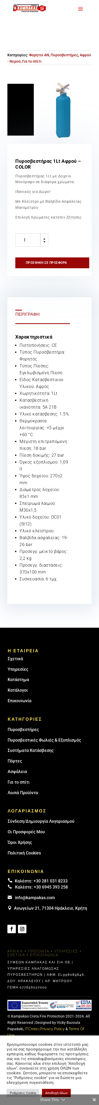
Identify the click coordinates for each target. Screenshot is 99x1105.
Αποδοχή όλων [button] (56, 1093)
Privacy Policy (52, 1029)
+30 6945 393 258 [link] (51, 887)
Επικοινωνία (19, 700)
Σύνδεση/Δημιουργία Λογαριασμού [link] (41, 821)
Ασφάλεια (17, 771)
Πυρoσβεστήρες (23, 729)
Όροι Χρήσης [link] (20, 842)
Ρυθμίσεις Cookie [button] (23, 1093)
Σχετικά (15, 658)
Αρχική (15, 951)
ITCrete (31, 1029)
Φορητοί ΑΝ (39, 55)
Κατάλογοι (18, 690)
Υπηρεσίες (18, 669)
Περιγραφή (27, 314)
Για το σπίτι (32, 61)
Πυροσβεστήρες (64, 55)
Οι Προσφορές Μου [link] (26, 831)
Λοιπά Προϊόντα (23, 792)
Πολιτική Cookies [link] (24, 853)
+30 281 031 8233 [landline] (51, 881)
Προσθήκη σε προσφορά (46, 263)
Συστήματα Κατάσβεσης (31, 750)
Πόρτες (15, 761)
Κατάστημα (18, 679)
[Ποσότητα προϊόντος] (27, 240)
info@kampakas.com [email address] (35, 897)
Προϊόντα (38, 951)
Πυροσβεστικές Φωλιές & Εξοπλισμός (44, 740)
